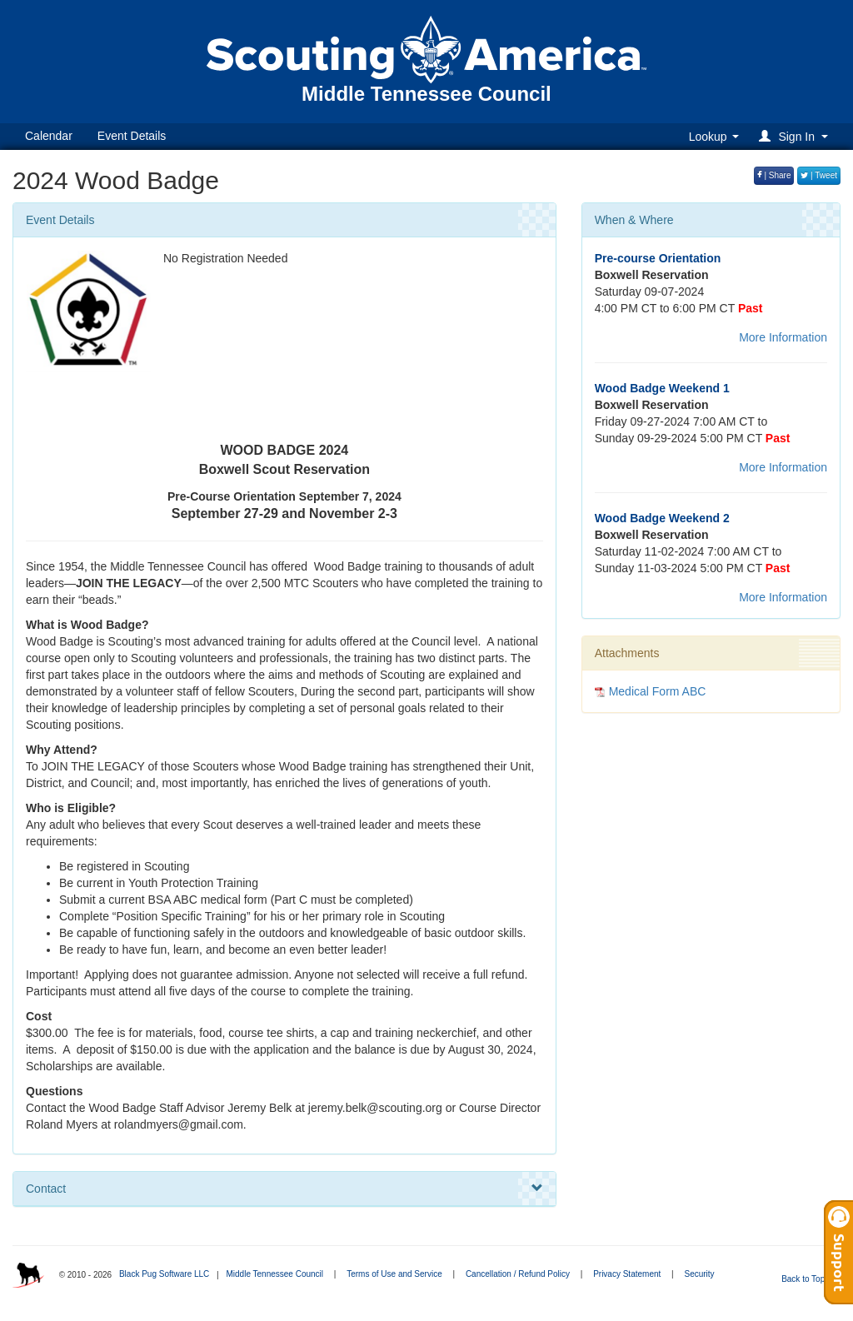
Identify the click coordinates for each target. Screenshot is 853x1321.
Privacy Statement (627, 1274)
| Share (774, 175)
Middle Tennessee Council (274, 1274)
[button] (796, 136)
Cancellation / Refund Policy (518, 1274)
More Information (783, 337)
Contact (284, 1188)
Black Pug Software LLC (164, 1274)
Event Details (131, 135)
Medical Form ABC (657, 691)
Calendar (48, 135)
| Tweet (819, 175)
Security (699, 1274)
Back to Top (808, 1279)
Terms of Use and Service (394, 1274)
